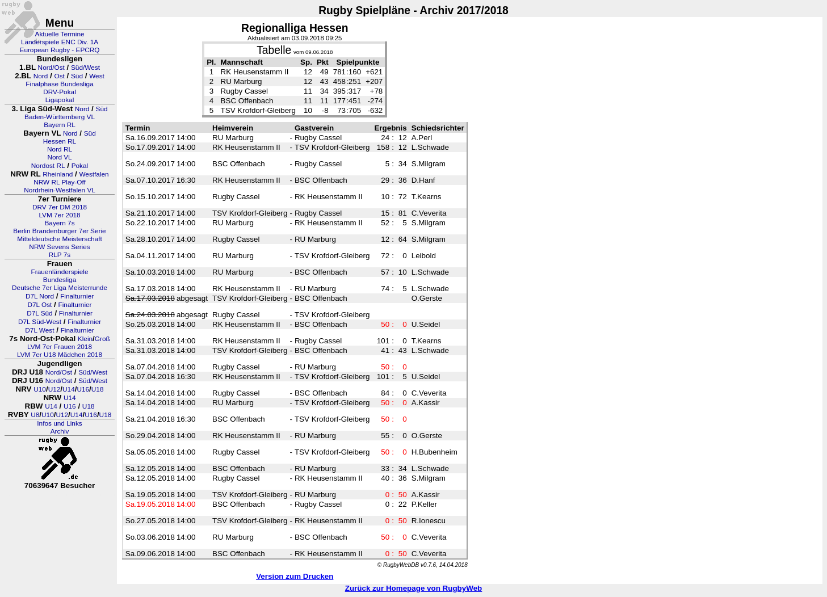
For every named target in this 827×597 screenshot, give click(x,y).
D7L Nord (40, 296)
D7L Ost (40, 305)
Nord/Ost (51, 68)
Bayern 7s (59, 223)
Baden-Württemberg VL (59, 117)
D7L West (39, 330)
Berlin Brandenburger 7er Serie (59, 231)
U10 (39, 389)
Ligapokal (59, 100)
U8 (35, 415)
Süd (77, 76)
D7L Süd (39, 313)
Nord (40, 76)
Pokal (80, 166)
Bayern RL (59, 125)
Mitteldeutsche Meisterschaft (59, 239)
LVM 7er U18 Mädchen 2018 (59, 355)
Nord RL (59, 149)
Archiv (60, 431)
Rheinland (58, 174)
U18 (97, 389)
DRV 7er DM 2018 (59, 207)
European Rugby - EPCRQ (60, 50)
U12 (54, 389)
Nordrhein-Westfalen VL (59, 190)
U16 (83, 389)
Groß (102, 339)
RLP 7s (59, 255)
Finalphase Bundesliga (59, 84)
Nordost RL (48, 166)
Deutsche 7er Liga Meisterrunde (59, 288)
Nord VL (59, 157)
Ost (59, 76)
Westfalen (93, 174)
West (96, 76)
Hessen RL (59, 141)
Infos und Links (59, 423)
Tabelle (274, 50)
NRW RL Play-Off (59, 182)
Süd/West (85, 68)
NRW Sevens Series (59, 247)
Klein (85, 339)
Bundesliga (59, 280)
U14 (68, 389)
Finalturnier (77, 296)
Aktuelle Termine (60, 34)
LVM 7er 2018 (59, 215)
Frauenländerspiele (60, 272)
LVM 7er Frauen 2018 (59, 347)
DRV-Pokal (59, 92)
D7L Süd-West (39, 322)
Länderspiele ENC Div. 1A (59, 42)
